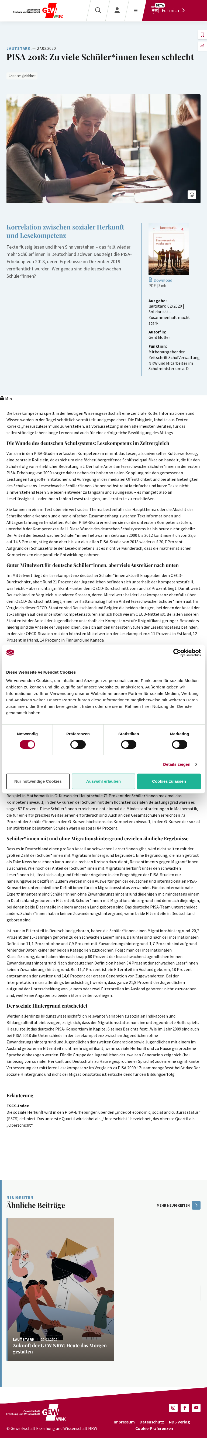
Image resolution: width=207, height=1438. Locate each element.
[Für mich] (169, 10)
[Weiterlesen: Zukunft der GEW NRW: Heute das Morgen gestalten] (60, 1289)
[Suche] (98, 10)
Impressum (124, 1422)
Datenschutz (152, 1422)
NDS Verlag (179, 1422)
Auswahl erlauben (103, 781)
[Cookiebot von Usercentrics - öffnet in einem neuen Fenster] (177, 653)
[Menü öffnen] (135, 10)
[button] (192, 194)
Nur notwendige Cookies (38, 781)
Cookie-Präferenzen (154, 1428)
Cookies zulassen (169, 781)
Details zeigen (176, 764)
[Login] (117, 10)
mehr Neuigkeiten (179, 1205)
